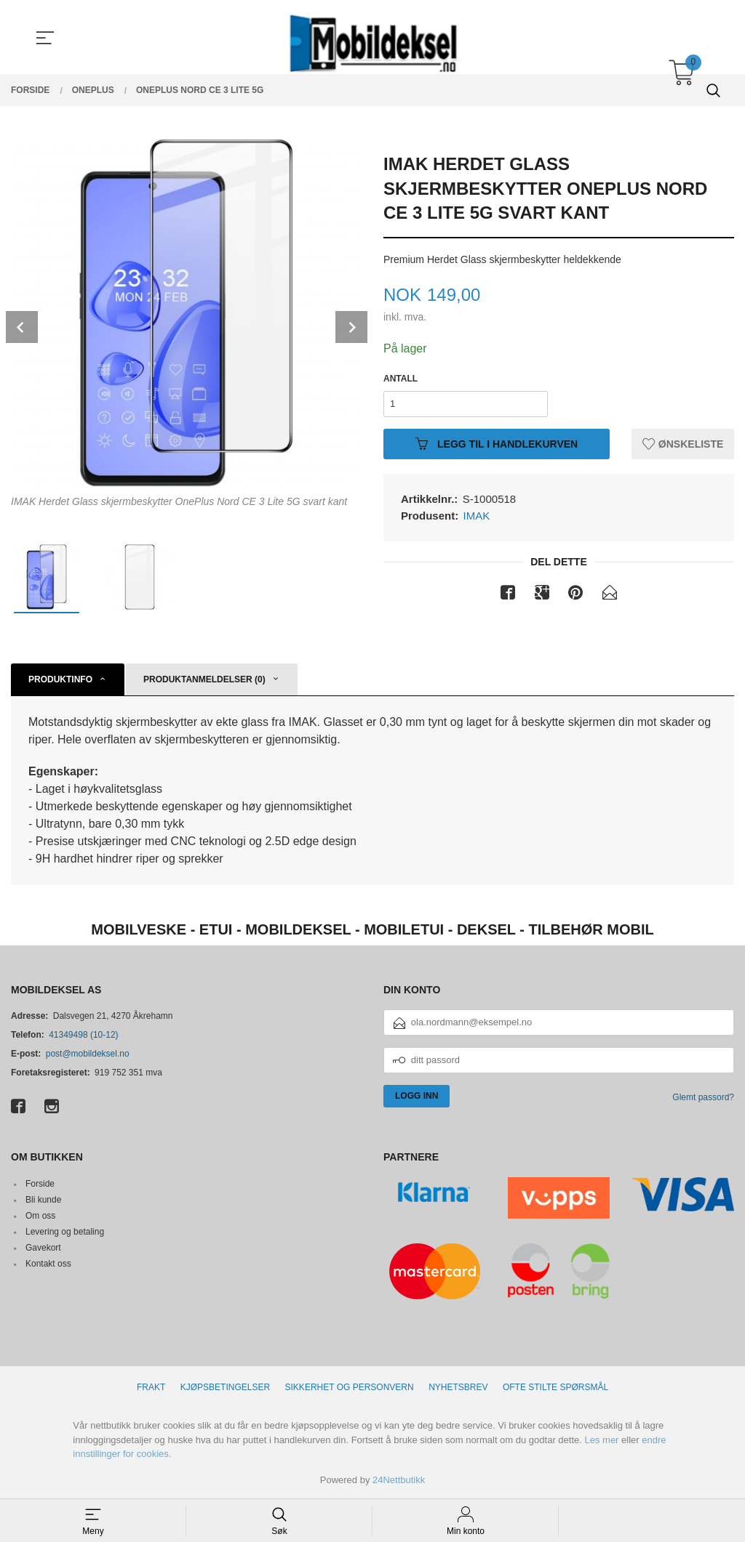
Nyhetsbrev (458, 1387)
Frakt (151, 1387)
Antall (400, 379)
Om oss (40, 1216)
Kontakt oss (48, 1264)
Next (351, 327)
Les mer (601, 1439)
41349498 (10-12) (83, 1035)
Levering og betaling (64, 1232)
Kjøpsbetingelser (225, 1387)
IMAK (476, 515)
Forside (40, 1184)
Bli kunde (43, 1200)
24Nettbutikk (398, 1479)
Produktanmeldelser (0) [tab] (204, 679)
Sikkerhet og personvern (349, 1387)
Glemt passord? (703, 1097)
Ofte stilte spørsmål (555, 1387)
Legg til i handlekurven (496, 444)
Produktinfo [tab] (60, 679)
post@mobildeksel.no (88, 1054)
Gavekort (43, 1248)
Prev (22, 327)
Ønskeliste (682, 444)
